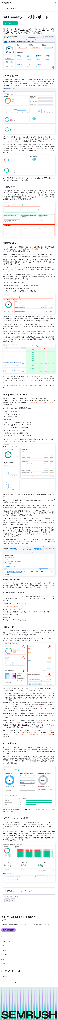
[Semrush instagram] (5, 971)
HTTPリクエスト (9, 606)
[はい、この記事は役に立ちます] (7, 900)
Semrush (4, 937)
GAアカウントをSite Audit (11, 583)
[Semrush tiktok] (9, 971)
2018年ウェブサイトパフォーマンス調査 (40, 402)
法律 (2, 959)
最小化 (24, 620)
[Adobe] (4, 976)
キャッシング (14, 609)
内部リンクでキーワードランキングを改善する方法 (37, 734)
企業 (2, 945)
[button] (12, 900)
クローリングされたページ (22, 333)
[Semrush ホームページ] (6, 3)
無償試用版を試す (8, 930)
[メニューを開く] (56, 3)
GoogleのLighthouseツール (11, 832)
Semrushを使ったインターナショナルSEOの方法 (24, 385)
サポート (3, 950)
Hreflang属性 (34, 249)
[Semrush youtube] (12, 971)
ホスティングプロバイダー (34, 612)
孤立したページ (42, 706)
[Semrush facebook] (16, 971)
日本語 (3, 963)
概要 (4, 29)
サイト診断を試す (10, 23)
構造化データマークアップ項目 (45, 809)
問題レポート (21, 722)
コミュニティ (4, 954)
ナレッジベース (9, 9)
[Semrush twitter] (19, 971)
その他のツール (5, 941)
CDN (5, 617)
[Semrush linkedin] (2, 971)
